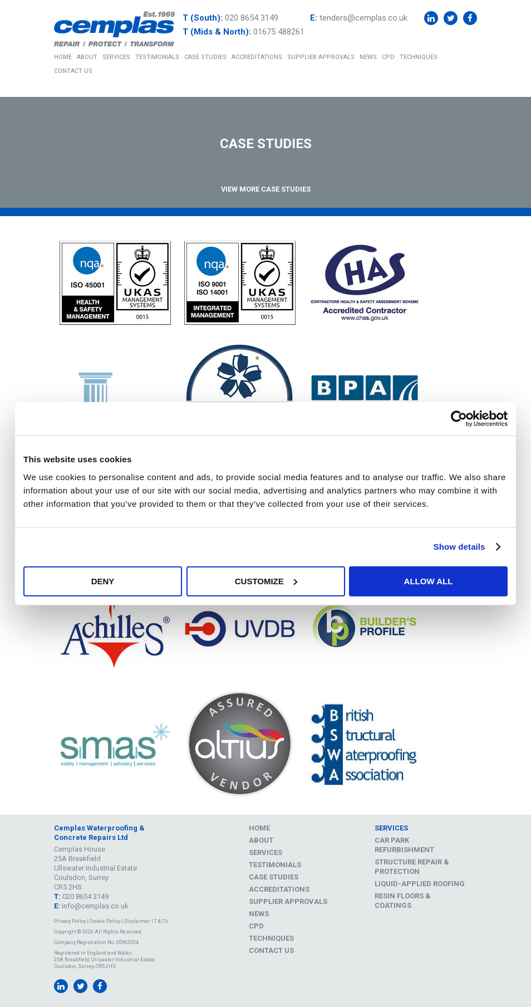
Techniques (418, 57)
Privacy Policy (70, 921)
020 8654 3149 (251, 18)
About (87, 57)
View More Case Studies (266, 189)
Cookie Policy (105, 921)
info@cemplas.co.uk (95, 906)
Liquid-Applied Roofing (420, 883)
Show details (459, 546)
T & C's (161, 921)
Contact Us (73, 71)
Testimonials (157, 57)
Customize (266, 580)
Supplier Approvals (321, 57)
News (368, 57)
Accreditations (257, 57)
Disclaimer (137, 921)
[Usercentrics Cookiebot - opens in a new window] (459, 418)
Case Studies (205, 57)
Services (116, 57)
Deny (103, 580)
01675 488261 (278, 32)
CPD (388, 57)
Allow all (428, 580)
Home (63, 57)
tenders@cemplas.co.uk (363, 18)
